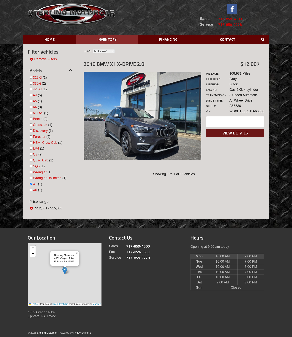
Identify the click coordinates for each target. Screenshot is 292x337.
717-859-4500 (230, 19)
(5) (37, 95)
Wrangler (40, 172)
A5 (35, 101)
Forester (39, 137)
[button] (64, 271)
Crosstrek (40, 125)
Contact (227, 39)
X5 (35, 190)
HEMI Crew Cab (45, 143)
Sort (88, 51)
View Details (235, 133)
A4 (35, 95)
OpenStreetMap (60, 304)
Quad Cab (40, 160)
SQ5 (36, 166)
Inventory (106, 39)
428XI (37, 89)
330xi (37, 83)
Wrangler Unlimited (47, 178)
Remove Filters (43, 59)
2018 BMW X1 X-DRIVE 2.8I (115, 64)
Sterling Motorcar (47, 332)
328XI (37, 77)
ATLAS (38, 113)
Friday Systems (82, 332)
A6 (35, 107)
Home (49, 39)
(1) (40, 77)
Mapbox (97, 304)
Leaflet (33, 304)
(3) (37, 107)
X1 (35, 184)
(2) (39, 83)
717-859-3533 (138, 252)
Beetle (37, 119)
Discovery (40, 131)
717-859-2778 (230, 24)
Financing (168, 39)
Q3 (35, 154)
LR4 (36, 148)
